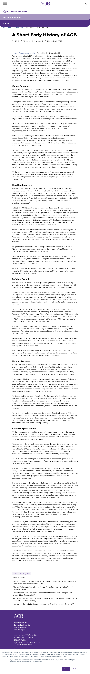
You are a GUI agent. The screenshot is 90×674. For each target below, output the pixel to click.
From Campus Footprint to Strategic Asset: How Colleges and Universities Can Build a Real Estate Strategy (45, 599)
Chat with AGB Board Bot (15, 11)
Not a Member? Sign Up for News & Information (27, 642)
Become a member (12, 17)
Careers (17, 649)
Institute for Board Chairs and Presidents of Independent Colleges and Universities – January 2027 (42, 594)
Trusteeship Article (15, 27)
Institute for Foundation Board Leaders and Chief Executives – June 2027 (43, 604)
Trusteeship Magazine (21, 574)
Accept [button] (66, 669)
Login (6, 23)
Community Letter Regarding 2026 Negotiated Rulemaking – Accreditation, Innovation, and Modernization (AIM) (44, 582)
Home (2, 27)
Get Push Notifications (23, 644)
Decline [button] (75, 669)
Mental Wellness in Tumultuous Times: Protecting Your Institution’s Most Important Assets (43, 588)
